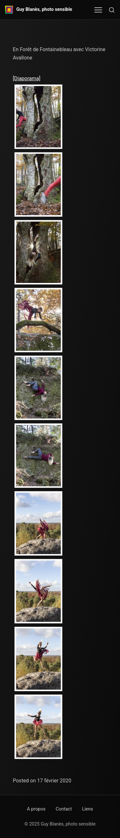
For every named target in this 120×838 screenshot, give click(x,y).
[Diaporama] (26, 78)
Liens (87, 809)
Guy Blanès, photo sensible (44, 9)
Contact (64, 809)
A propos (36, 809)
